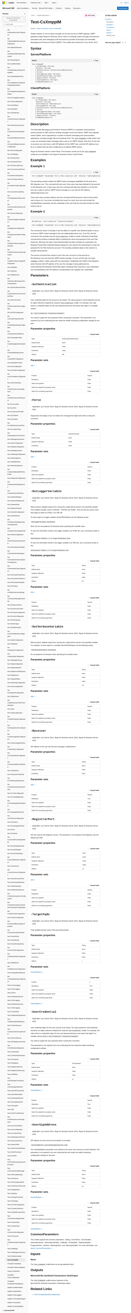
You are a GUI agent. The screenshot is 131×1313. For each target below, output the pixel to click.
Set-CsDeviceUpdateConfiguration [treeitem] (16, 212)
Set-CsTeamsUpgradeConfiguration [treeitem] (16, 729)
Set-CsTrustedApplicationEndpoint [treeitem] (16, 796)
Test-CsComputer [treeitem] (13, 1052)
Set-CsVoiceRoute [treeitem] (13, 933)
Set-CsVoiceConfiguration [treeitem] (15, 910)
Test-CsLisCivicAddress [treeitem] (14, 1118)
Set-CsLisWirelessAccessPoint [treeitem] (15, 417)
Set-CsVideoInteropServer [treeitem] (15, 883)
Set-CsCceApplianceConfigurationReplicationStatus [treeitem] (16, 75)
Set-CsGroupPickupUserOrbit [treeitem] (15, 310)
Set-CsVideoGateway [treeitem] (14, 879)
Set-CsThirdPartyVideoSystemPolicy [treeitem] (16, 779)
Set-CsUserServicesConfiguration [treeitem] (16, 865)
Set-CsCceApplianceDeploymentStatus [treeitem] (16, 84)
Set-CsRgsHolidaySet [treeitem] (14, 660)
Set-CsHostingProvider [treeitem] (14, 330)
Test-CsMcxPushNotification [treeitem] (16, 1141)
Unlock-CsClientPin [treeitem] (13, 1264)
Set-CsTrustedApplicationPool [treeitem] (15, 804)
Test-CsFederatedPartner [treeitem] (15, 1091)
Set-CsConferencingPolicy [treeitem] (15, 185)
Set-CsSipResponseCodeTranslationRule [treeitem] (16, 695)
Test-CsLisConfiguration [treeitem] (15, 1122)
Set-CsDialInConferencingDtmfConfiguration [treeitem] (16, 254)
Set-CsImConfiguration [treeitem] (14, 359)
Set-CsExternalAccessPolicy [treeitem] (16, 280)
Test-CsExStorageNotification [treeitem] (15, 1078)
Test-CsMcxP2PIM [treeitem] (13, 1137)
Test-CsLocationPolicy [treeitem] (14, 1126)
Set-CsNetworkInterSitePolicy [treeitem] (15, 485)
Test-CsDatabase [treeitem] (12, 1056)
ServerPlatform (37, 972)
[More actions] (98, 15)
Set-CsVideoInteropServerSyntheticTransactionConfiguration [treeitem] (16, 897)
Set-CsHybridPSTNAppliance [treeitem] (15, 351)
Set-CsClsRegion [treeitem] (12, 147)
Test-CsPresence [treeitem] (12, 1171)
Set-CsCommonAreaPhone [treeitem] (16, 162)
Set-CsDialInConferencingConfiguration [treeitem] (16, 245)
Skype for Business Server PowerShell (49, 28)
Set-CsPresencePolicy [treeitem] (14, 598)
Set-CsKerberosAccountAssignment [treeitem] (15, 382)
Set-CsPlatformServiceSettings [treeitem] (15, 584)
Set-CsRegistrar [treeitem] (12, 637)
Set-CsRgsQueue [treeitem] (13, 668)
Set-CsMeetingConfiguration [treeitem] (16, 447)
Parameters (110, 27)
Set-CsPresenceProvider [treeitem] (15, 601)
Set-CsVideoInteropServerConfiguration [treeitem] (16, 889)
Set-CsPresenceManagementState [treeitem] (16, 591)
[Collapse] (25, 14)
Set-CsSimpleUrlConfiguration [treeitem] (15, 684)
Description (109, 22)
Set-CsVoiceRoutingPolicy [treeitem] (15, 937)
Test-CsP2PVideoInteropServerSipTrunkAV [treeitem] (16, 1155)
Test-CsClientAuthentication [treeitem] (16, 1048)
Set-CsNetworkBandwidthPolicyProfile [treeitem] (16, 464)
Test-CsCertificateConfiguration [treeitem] (15, 1040)
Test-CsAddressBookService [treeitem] (16, 1008)
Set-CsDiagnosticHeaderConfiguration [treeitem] (16, 227)
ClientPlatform (37, 1004)
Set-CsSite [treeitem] (10, 702)
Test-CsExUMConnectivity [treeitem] (15, 1083)
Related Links (110, 35)
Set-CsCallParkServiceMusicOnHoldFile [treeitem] (16, 63)
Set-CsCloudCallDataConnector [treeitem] (16, 129)
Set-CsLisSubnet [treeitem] (12, 408)
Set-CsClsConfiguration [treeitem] (14, 143)
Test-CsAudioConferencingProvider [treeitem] (16, 1024)
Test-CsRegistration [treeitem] (13, 1182)
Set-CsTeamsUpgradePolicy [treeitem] (16, 736)
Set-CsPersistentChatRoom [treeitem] (16, 571)
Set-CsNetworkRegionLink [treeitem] (15, 493)
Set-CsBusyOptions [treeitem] (13, 53)
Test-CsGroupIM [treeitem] (12, 1098)
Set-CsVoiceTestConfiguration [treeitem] (15, 942)
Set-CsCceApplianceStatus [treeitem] (16, 90)
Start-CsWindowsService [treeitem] (15, 989)
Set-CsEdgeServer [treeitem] (13, 268)
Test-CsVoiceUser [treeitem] (13, 1229)
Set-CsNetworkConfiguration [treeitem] (16, 471)
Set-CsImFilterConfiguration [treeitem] (16, 363)
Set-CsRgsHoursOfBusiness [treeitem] (16, 664)
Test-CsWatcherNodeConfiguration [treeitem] (16, 1235)
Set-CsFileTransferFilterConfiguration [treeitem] (16, 299)
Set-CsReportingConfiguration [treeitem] (15, 648)
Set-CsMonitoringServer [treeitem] (15, 458)
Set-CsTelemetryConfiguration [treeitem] (15, 741)
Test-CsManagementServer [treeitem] (16, 1130)
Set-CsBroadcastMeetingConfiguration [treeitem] (16, 46)
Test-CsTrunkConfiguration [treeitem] (15, 1197)
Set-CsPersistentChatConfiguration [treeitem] (16, 561)
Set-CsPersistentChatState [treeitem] (15, 575)
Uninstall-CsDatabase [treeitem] (14, 1256)
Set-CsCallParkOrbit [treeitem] (13, 57)
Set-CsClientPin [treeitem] (12, 102)
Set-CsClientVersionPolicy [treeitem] (15, 118)
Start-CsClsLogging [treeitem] (13, 982)
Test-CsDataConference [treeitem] (15, 1060)
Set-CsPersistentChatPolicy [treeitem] (16, 568)
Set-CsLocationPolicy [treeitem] (14, 422)
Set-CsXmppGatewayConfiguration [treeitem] (16, 972)
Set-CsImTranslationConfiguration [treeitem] (16, 369)
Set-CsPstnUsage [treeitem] (13, 616)
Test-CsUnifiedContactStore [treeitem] (16, 1205)
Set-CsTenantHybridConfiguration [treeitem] (16, 748)
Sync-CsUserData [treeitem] (13, 1004)
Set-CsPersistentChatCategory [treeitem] (15, 545)
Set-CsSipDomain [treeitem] (13, 689)
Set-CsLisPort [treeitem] (11, 401)
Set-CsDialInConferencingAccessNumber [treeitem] (16, 236)
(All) (33, 365)
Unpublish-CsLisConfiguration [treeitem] (13, 1269)
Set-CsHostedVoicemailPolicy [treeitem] (15, 325)
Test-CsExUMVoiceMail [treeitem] (14, 1087)
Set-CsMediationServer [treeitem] (14, 443)
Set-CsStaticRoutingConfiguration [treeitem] (16, 712)
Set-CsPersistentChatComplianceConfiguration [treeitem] (16, 552)
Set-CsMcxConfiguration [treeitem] (15, 436)
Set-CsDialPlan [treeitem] (12, 260)
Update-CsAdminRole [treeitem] (14, 1284)
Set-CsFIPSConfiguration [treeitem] (15, 305)
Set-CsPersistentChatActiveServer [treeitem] (16, 533)
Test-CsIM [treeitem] (10, 1102)
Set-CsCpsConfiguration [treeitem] (15, 206)
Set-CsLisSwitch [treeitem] (12, 412)
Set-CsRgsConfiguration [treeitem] (15, 657)
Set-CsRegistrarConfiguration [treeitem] (15, 642)
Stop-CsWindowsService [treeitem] (15, 997)
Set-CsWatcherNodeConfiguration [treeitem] (16, 949)
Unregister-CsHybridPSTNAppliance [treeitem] (15, 1275)
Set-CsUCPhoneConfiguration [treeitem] (15, 810)
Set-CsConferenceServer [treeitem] (15, 172)
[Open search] (121, 3)
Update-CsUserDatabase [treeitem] (15, 1299)
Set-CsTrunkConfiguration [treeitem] (15, 786)
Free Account (122, 8)
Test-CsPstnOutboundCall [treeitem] (15, 1175)
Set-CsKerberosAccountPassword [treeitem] (16, 390)
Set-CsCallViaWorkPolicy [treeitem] (15, 69)
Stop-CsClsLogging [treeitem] (13, 993)
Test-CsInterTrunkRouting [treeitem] (15, 1106)
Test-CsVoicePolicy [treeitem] (13, 1215)
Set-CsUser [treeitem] (11, 822)
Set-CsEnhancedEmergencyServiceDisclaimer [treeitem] (16, 274)
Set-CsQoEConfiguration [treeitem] (15, 633)
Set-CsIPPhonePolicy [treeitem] (14, 376)
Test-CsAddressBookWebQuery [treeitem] (15, 1013)
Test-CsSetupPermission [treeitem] (15, 1190)
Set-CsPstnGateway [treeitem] (13, 613)
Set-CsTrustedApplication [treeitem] (15, 790)
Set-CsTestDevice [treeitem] (13, 763)
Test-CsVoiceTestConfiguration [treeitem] (15, 1224)
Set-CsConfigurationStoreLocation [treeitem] (16, 191)
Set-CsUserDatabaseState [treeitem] (15, 839)
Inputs (109, 30)
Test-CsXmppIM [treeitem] (12, 1253)
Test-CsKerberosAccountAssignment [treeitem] (15, 1112)
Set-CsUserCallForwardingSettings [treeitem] (16, 832)
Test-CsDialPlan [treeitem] (12, 1067)
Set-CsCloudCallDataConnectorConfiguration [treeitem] (16, 137)
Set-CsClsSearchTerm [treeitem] (14, 154)
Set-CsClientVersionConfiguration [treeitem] (16, 112)
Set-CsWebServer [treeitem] (13, 955)
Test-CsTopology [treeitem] (12, 1194)
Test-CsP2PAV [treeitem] (12, 1148)
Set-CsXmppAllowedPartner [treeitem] (16, 965)
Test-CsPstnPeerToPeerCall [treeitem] (16, 1179)
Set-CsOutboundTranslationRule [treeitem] (16, 522)
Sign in (126, 3)
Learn (33, 15)
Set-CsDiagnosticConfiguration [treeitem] (15, 220)
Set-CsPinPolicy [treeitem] (12, 579)
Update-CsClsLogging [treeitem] (14, 1288)
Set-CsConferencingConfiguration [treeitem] (16, 178)
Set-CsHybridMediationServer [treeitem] (15, 344)
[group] (65, 176)
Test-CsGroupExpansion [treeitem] (15, 1095)
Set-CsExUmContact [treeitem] (14, 293)
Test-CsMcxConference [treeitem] (14, 1133)
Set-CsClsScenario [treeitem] (13, 151)
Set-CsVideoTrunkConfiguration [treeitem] (16, 905)
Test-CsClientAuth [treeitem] (13, 1044)
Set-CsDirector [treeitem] (12, 264)
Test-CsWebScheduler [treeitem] (14, 1249)
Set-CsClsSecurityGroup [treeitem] (15, 158)
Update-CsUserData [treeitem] (13, 1295)
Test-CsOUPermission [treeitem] (14, 1145)
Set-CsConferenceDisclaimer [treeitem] (15, 167)
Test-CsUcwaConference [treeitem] (15, 1201)
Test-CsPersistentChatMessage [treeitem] (15, 1162)
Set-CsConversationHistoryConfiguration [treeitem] (16, 199)
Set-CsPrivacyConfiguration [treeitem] (16, 605)
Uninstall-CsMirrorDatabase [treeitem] (16, 1260)
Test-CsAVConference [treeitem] (14, 1031)
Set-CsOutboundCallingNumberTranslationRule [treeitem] (16, 515)
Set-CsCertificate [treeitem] (12, 98)
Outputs (109, 33)
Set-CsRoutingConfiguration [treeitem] (16, 675)
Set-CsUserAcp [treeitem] (12, 826)
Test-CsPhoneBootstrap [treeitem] (15, 1167)
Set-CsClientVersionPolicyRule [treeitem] (15, 123)
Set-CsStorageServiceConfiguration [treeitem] (16, 720)
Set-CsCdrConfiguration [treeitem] (15, 94)
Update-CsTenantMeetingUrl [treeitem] (16, 1292)
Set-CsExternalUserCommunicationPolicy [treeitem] (16, 286)
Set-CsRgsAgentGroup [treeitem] (14, 653)
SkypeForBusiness (43, 15)
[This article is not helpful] (125, 42)
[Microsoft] (3, 2)
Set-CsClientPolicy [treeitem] (13, 105)
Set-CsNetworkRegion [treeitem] (14, 490)
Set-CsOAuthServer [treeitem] (13, 508)
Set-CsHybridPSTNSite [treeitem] (14, 355)
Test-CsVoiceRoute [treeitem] (13, 1219)
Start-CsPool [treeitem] (11, 986)
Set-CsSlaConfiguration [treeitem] (14, 706)
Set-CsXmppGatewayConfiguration (47, 1294)
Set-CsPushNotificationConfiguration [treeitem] (16, 626)
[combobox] (14, 19)
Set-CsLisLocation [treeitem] (13, 397)
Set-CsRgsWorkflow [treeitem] (13, 672)
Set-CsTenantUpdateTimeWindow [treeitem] (16, 757)
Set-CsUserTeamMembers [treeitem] (15, 875)
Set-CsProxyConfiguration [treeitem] (15, 609)
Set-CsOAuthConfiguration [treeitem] (15, 505)
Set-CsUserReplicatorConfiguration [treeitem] (16, 852)
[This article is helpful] (123, 42)
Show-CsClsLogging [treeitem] (13, 978)
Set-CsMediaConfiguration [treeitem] (15, 439)
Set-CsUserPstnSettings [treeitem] (15, 846)
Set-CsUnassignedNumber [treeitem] (15, 819)
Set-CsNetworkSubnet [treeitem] (14, 501)
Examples (110, 25)
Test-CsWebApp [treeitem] (12, 1241)
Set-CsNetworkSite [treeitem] (13, 497)
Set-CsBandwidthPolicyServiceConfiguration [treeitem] (16, 34)
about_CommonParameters (41, 1248)
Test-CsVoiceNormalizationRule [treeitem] (15, 1210)
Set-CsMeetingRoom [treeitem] (14, 451)
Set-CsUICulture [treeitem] (12, 815)
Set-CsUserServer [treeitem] (13, 859)
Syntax (109, 19)
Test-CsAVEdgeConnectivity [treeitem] (16, 1034)
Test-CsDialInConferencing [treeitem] (15, 1063)
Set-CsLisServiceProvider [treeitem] (15, 404)
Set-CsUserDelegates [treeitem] (14, 842)
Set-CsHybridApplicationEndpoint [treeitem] (16, 336)
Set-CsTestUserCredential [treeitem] (15, 767)
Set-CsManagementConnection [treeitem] (16, 427)
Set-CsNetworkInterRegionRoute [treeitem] (16, 477)
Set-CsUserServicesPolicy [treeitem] (15, 871)
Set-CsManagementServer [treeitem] (15, 432)
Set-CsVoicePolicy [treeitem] (13, 929)
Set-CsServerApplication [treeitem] (15, 679)
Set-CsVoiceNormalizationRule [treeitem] (15, 924)
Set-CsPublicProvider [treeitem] (14, 620)
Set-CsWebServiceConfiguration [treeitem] (16, 960)
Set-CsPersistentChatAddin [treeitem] (16, 540)
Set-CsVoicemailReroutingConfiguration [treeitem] (16, 916)
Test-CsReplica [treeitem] (12, 1186)
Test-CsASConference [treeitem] (14, 1018)
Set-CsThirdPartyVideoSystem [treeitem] (15, 772)
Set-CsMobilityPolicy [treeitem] (13, 455)
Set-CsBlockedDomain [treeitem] (14, 40)
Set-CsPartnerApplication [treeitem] (15, 527)
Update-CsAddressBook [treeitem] (15, 1280)
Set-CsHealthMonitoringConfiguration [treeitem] (16, 318)
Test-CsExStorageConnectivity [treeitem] (15, 1072)
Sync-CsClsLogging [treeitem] (13, 1001)
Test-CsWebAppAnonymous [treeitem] (16, 1245)
